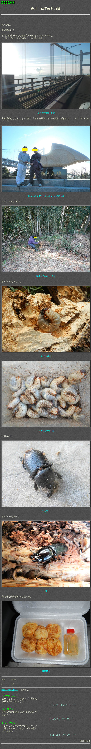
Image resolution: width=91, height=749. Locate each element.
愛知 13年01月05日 (10, 690)
